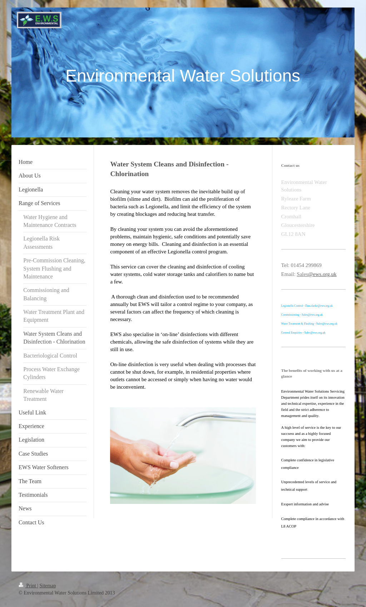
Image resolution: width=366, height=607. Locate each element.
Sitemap (48, 585)
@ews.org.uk (322, 274)
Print (28, 585)
